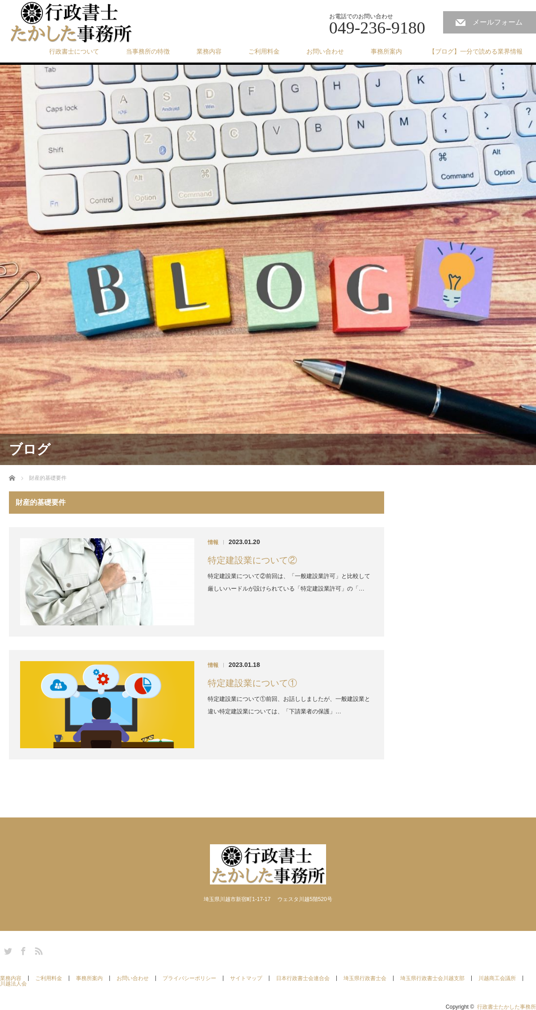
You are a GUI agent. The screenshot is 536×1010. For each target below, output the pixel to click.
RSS (37, 949)
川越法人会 (13, 983)
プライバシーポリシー (189, 978)
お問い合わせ (325, 51)
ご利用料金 (264, 51)
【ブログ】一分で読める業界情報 (476, 51)
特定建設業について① (252, 683)
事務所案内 (386, 51)
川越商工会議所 (497, 978)
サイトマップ (246, 978)
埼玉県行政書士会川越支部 (432, 978)
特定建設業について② (252, 560)
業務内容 (209, 51)
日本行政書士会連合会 (303, 978)
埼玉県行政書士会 (364, 978)
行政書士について (74, 51)
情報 (213, 542)
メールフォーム (498, 22)
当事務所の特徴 (148, 51)
